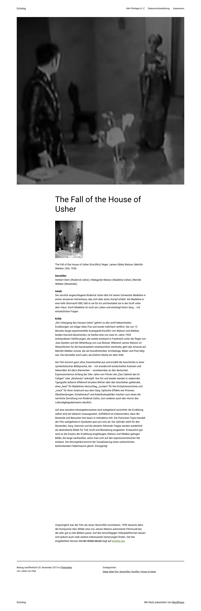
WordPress (178, 602)
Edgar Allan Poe (110, 571)
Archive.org (118, 541)
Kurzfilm (135, 571)
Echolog (21, 8)
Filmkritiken (66, 567)
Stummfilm (124, 571)
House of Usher (148, 571)
